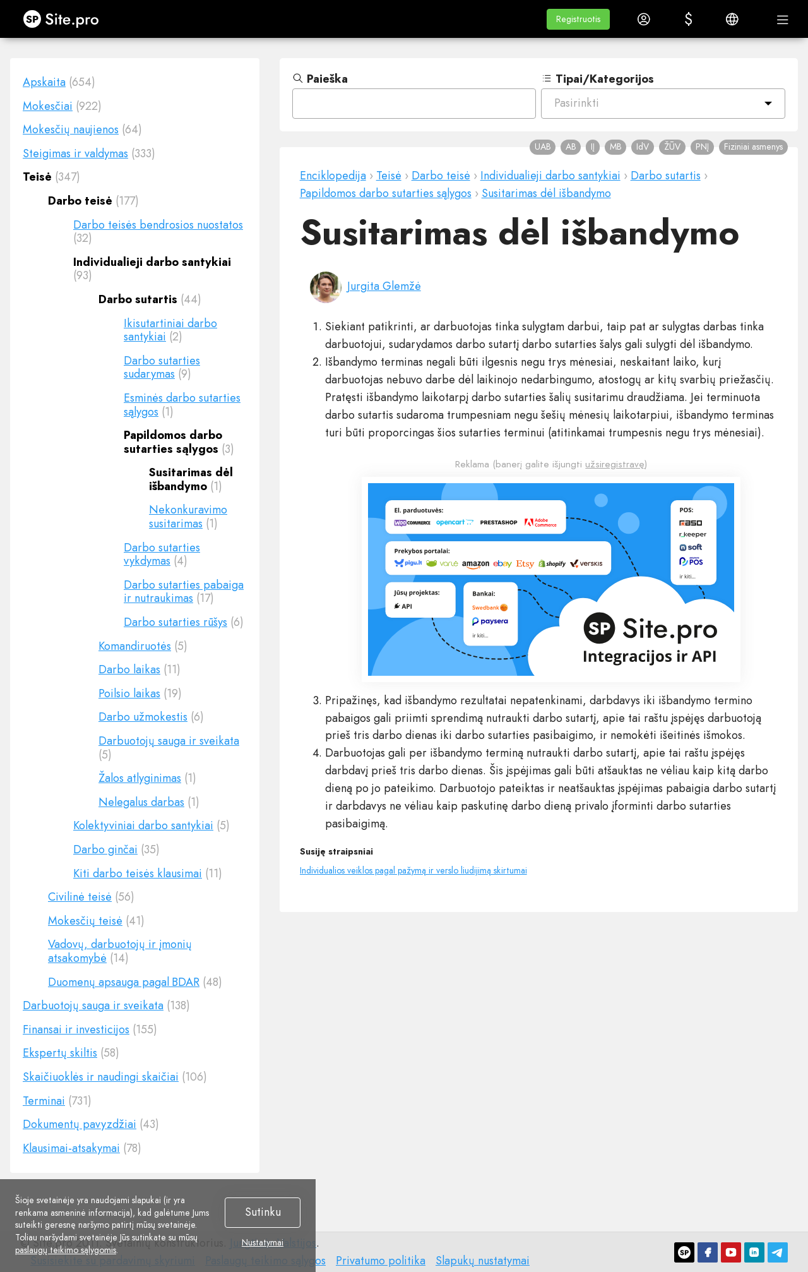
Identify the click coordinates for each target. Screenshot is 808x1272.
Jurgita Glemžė (384, 286)
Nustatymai (262, 1243)
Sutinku (263, 1212)
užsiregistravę (615, 464)
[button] (578, 19)
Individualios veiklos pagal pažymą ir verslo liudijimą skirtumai (413, 870)
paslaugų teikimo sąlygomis (65, 1250)
